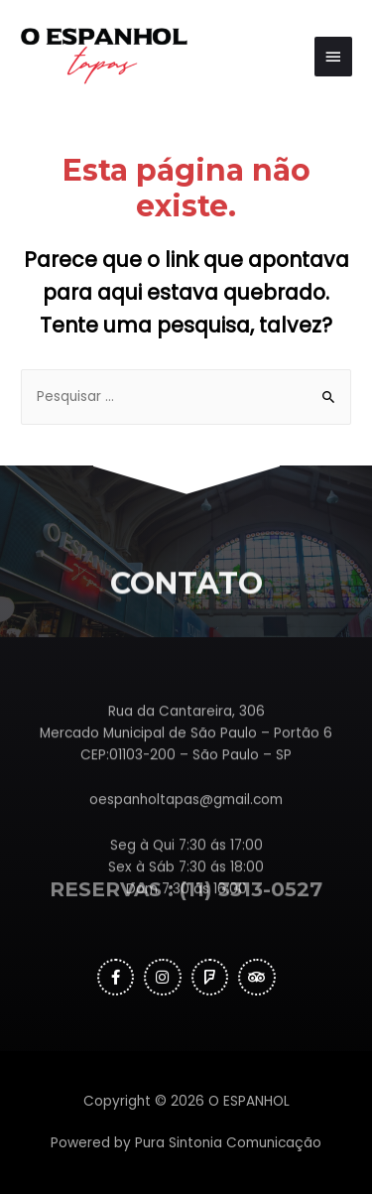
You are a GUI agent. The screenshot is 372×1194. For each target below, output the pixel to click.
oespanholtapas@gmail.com (186, 833)
